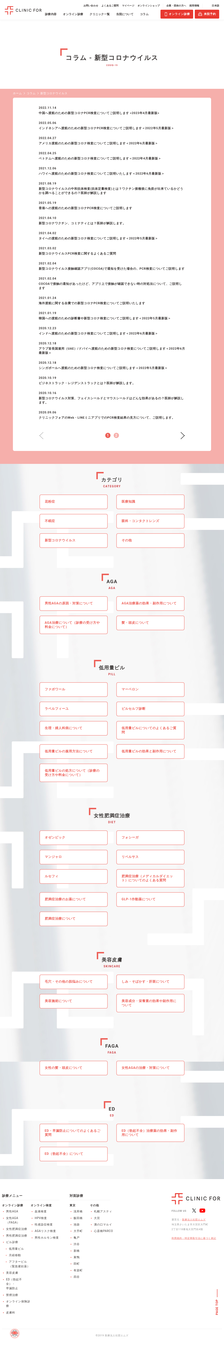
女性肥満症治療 (16, 1229)
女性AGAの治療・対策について (146, 1068)
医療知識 (128, 501)
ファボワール (55, 689)
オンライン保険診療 (18, 1303)
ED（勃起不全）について (64, 1154)
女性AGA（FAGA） (13, 1220)
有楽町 (78, 1270)
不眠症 (50, 521)
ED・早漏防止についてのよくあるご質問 (72, 1133)
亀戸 (77, 1237)
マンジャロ (53, 857)
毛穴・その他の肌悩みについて (69, 981)
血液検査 (41, 1211)
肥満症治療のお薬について (65, 899)
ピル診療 (12, 1242)
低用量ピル (16, 1248)
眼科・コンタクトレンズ (140, 521)
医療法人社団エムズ (194, 1219)
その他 (127, 540)
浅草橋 (78, 1211)
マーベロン (130, 689)
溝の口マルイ (103, 1224)
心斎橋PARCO (103, 1231)
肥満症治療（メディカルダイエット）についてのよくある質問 (147, 878)
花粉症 (50, 501)
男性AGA (12, 1211)
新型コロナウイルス (60, 540)
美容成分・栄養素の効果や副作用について (149, 1003)
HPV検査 (41, 1218)
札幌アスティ (103, 1211)
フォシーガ (130, 837)
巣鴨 (77, 1257)
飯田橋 (78, 1218)
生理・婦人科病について (63, 728)
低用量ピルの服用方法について (69, 751)
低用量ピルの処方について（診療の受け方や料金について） (72, 773)
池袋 (77, 1224)
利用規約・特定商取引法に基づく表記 (194, 1238)
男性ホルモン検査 (47, 1237)
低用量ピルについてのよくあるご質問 (149, 730)
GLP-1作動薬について (139, 899)
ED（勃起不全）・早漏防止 (14, 1284)
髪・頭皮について (135, 623)
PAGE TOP (217, 1307)
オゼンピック (55, 837)
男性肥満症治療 (16, 1235)
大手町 (78, 1231)
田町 (77, 1263)
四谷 (77, 1276)
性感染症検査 (44, 1224)
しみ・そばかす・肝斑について (146, 981)
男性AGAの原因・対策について (69, 603)
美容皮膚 (12, 1272)
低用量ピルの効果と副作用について (149, 751)
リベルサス (130, 857)
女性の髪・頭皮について (63, 1068)
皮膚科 (10, 1312)
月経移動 (15, 1255)
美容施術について (58, 1001)
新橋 (77, 1250)
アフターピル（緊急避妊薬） (19, 1264)
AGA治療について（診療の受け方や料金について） (72, 625)
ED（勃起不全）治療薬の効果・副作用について (149, 1133)
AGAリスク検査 (45, 1231)
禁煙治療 (12, 1295)
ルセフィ (51, 876)
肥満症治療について (60, 918)
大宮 (97, 1218)
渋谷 (77, 1244)
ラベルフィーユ (57, 709)
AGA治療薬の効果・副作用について (149, 603)
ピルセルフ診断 (134, 709)
